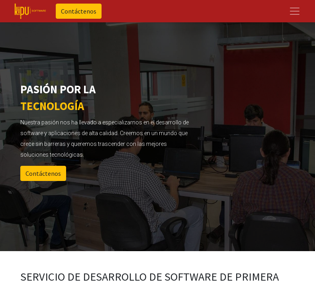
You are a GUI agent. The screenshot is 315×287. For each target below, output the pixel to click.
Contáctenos (78, 11)
